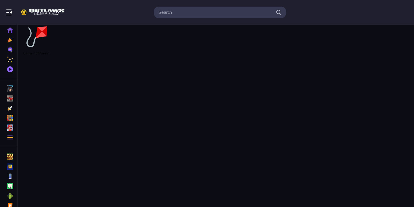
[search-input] (215, 12)
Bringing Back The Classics (44, 12)
